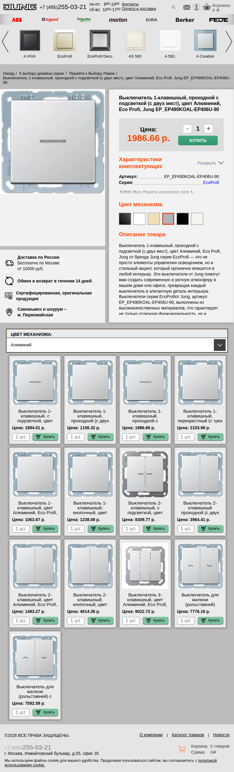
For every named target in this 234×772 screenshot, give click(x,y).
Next (228, 42)
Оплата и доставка (139, 8)
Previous (5, 42)
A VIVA (29, 56)
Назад (8, 73)
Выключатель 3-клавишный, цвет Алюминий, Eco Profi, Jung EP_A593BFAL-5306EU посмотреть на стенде (145, 607)
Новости (221, 734)
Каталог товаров (188, 734)
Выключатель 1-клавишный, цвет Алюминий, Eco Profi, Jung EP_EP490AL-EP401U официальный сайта (35, 515)
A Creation (205, 56)
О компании (151, 734)
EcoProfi (64, 56)
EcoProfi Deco (99, 56)
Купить (198, 140)
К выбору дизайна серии (42, 73)
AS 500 (135, 56)
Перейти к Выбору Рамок (92, 73)
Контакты (130, 4)
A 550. (170, 56)
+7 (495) (63, 7)
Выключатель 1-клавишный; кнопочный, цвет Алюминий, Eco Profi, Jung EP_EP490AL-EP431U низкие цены (90, 515)
